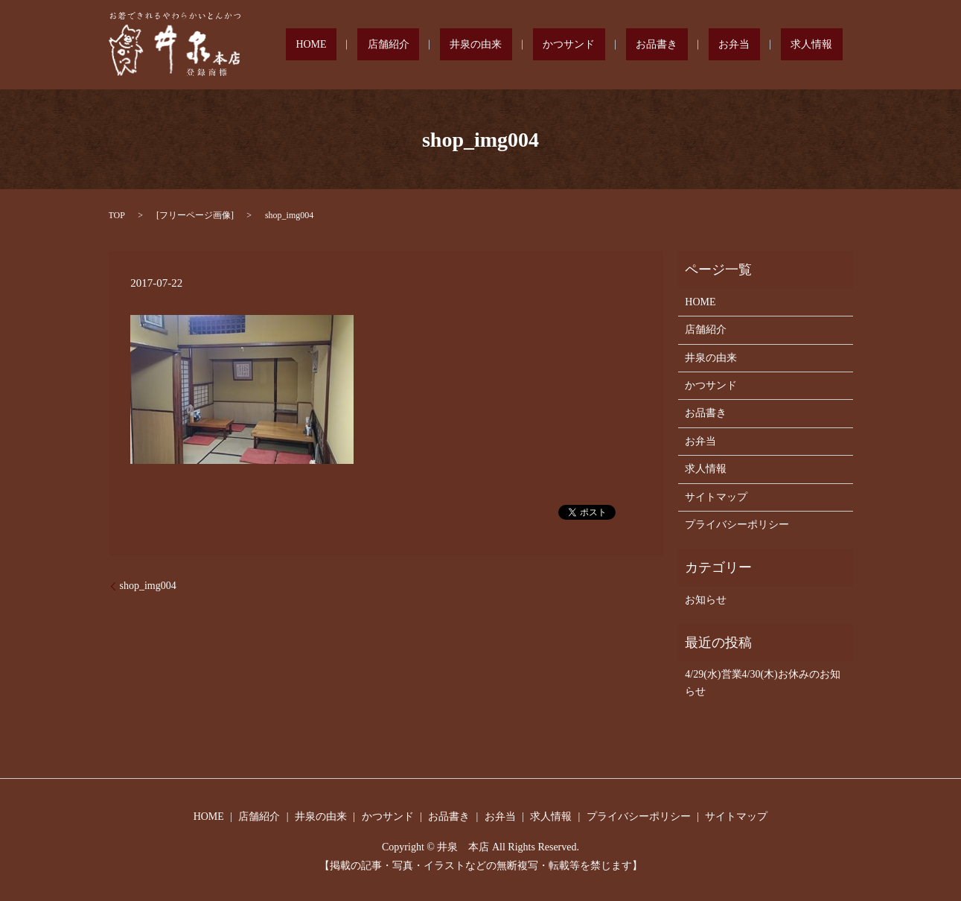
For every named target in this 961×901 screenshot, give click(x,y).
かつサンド (639, 45)
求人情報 (822, 45)
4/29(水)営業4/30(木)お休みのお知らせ (762, 682)
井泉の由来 (566, 45)
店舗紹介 (499, 45)
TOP (117, 215)
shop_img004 (148, 585)
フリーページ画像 (195, 215)
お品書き (707, 45)
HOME (441, 45)
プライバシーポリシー (737, 524)
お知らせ (706, 599)
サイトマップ (716, 497)
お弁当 (764, 45)
